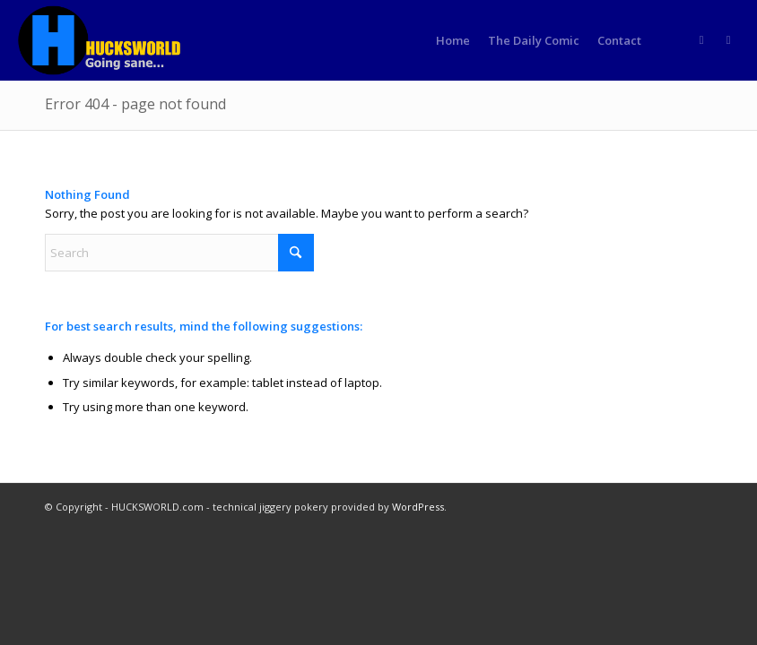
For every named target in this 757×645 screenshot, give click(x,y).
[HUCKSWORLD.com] (101, 40)
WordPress (418, 506)
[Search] (179, 252)
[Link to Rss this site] (701, 39)
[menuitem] (453, 40)
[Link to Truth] (728, 39)
